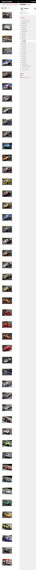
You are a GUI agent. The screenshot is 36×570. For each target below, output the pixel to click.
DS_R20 (23, 60)
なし (22, 75)
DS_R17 (23, 54)
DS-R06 (23, 41)
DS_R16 (23, 52)
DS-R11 (23, 45)
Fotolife (3, 4)
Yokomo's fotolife (12, 4)
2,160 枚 (23, 11)
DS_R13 (23, 46)
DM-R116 (23, 29)
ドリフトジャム (24, 68)
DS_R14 (23, 48)
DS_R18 (23, 56)
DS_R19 (23, 58)
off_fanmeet (24, 64)
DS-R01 (23, 33)
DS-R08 (23, 43)
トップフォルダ (24, 19)
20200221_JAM (24, 21)
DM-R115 (23, 27)
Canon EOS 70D (25, 13)
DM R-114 (23, 25)
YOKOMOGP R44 (25, 66)
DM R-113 (23, 23)
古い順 (8, 8)
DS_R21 (23, 62)
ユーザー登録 (16, 1)
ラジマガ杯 (23, 70)
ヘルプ (27, 1)
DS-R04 (23, 37)
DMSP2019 (23, 31)
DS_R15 (23, 50)
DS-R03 (23, 35)
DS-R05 (23, 39)
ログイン (22, 1)
